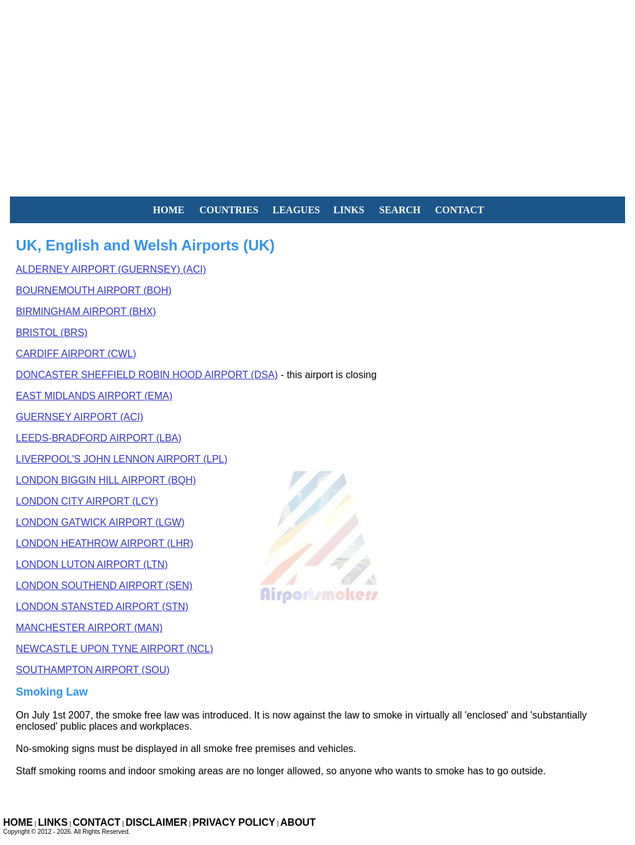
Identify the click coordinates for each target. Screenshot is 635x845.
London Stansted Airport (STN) (102, 606)
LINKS (349, 210)
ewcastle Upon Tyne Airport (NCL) (114, 649)
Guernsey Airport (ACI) (79, 417)
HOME (169, 210)
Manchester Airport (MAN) (89, 627)
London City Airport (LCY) (87, 501)
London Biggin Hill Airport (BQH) (106, 480)
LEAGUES (296, 210)
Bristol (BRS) (52, 332)
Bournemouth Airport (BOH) (94, 290)
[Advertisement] (317, 87)
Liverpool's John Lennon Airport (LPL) (122, 459)
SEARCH (400, 210)
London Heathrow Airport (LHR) (104, 543)
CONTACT (459, 210)
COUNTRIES (229, 210)
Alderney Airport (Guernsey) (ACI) (111, 269)
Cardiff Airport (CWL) (76, 353)
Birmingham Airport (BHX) (86, 311)
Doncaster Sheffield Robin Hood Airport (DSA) (147, 374)
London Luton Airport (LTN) (92, 564)
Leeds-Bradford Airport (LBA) (99, 438)
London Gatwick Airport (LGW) (100, 522)
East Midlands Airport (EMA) (94, 396)
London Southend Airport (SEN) (104, 585)
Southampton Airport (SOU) (93, 670)
